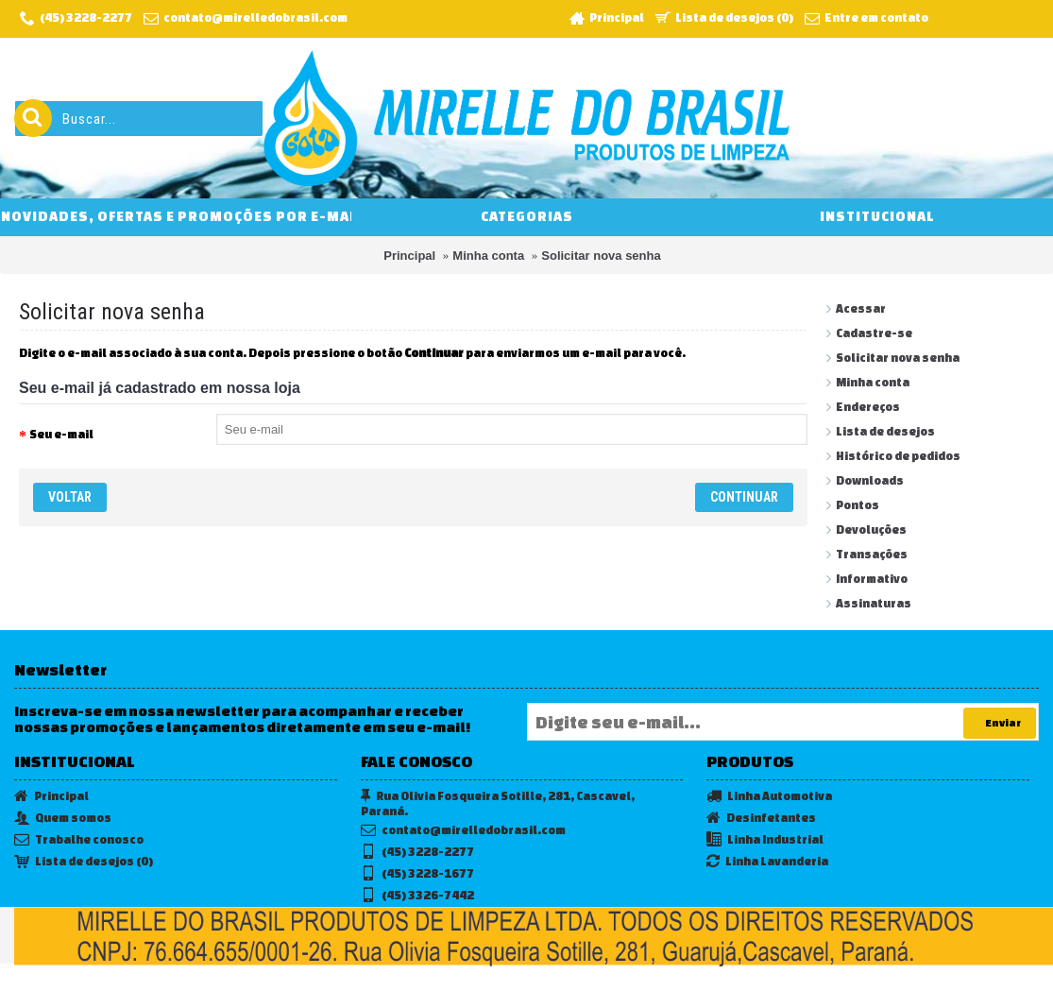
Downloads (870, 480)
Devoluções (871, 529)
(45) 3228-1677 (417, 874)
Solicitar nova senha (600, 255)
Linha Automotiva (769, 797)
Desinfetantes (761, 819)
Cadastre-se (874, 333)
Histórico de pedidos (898, 456)
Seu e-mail (61, 434)
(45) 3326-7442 (417, 896)
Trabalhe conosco (79, 840)
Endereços (868, 407)
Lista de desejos (885, 431)
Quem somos (62, 819)
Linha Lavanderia (767, 862)
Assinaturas (873, 603)
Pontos (857, 505)
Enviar (999, 724)
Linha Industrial (765, 840)
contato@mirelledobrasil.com (463, 831)
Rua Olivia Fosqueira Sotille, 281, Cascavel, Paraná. (498, 803)
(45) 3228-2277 (417, 853)
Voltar (70, 496)
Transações (872, 554)
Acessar (861, 308)
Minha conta (488, 255)
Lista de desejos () (83, 862)
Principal (409, 255)
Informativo (872, 578)
